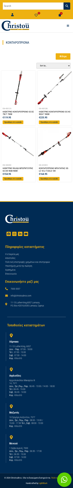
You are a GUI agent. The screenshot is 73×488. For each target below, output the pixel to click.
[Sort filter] (54, 65)
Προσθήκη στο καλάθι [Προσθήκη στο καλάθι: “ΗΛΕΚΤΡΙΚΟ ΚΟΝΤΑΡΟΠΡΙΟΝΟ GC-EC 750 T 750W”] (13, 122)
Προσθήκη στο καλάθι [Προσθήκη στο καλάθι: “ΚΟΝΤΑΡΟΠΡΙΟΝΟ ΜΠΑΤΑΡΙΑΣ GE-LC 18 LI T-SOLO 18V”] (49, 179)
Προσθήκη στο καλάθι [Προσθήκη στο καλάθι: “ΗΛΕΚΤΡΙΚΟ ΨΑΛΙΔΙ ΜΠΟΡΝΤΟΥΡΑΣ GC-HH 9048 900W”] (13, 179)
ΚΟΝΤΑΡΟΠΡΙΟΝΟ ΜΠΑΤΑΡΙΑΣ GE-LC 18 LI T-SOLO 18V (54, 169)
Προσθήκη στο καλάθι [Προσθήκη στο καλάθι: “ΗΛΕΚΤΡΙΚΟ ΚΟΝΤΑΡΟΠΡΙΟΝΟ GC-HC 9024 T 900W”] (49, 122)
